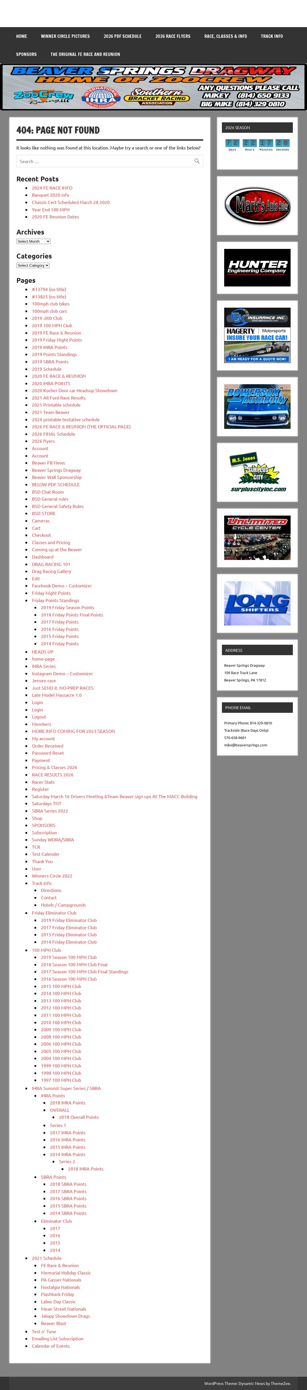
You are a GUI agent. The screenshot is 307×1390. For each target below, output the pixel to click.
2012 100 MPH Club (61, 1007)
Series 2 (67, 1161)
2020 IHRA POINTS (51, 383)
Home (21, 36)
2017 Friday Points (60, 621)
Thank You (42, 861)
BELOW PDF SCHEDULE (56, 484)
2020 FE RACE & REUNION (59, 376)
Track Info (272, 36)
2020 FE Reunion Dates (55, 216)
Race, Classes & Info (225, 36)
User (36, 868)
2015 (55, 1242)
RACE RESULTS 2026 (52, 774)
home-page (43, 658)
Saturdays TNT (46, 803)
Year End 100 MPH (51, 209)
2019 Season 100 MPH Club (69, 957)
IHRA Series (44, 666)
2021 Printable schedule (56, 404)
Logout (39, 716)
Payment (41, 760)
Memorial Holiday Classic (66, 1272)
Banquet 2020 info (50, 194)
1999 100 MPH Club (61, 1065)
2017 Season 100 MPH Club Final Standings (84, 971)
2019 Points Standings (54, 354)
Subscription (44, 832)
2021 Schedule (47, 1258)
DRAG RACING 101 (51, 564)
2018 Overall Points (79, 1117)
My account (43, 738)
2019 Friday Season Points (67, 607)
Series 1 (58, 1125)
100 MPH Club (46, 950)
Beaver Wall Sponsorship (57, 477)
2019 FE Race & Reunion (56, 332)
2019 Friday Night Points (57, 339)
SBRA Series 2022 (50, 810)
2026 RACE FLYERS (173, 36)
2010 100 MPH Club (61, 1022)
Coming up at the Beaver (57, 549)
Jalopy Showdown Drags (65, 1316)
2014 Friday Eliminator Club (69, 941)
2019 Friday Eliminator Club (69, 920)
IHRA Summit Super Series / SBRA (66, 1088)
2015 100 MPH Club (61, 986)
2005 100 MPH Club (61, 1051)
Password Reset (48, 752)
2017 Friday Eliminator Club (69, 927)
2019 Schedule (47, 369)
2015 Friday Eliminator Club (69, 934)
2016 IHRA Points (67, 1139)
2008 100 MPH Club (61, 1036)
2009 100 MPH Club (61, 1029)
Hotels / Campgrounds (63, 904)
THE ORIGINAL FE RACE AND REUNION (85, 54)
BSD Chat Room (48, 491)
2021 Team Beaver (51, 412)
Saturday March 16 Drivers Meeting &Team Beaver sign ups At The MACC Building (114, 796)
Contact (49, 897)
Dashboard (42, 556)
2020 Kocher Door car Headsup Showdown (74, 390)
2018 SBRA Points (68, 1184)
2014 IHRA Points (67, 1154)
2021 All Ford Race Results (59, 397)
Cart (36, 528)
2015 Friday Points (60, 636)
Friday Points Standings (55, 600)
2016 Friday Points (60, 629)
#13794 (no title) (49, 289)
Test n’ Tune (44, 1331)
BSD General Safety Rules (58, 506)
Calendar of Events (51, 1345)
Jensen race (44, 680)
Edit (36, 578)
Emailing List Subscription (57, 1338)
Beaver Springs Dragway (56, 470)
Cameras (40, 520)
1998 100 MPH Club (61, 1073)
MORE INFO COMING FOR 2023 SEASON (73, 731)
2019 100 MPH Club (52, 325)
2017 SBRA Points (68, 1191)
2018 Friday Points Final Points (72, 614)
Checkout (41, 535)
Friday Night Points (51, 593)
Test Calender (46, 854)
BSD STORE (43, 513)
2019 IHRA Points (49, 347)
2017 (55, 1228)
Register (40, 789)
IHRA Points (53, 1095)
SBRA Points (53, 1177)
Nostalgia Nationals (60, 1287)
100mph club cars (49, 311)
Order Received (47, 745)
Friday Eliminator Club (54, 912)
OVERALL (60, 1110)
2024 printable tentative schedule (66, 419)
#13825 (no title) (49, 296)
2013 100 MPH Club (61, 1000)
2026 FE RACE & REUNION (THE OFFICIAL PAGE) (81, 426)
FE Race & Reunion (60, 1265)
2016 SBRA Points (68, 1198)
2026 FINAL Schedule (53, 433)
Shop (37, 818)
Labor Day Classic (58, 1301)
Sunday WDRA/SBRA (53, 839)
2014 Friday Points (60, 643)
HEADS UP (42, 651)
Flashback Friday (57, 1294)
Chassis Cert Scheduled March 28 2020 (71, 202)
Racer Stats (43, 782)
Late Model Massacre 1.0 (57, 695)
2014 (55, 1250)
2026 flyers (43, 441)
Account (40, 448)
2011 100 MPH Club (61, 1015)
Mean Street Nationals (63, 1308)
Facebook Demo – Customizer (62, 585)
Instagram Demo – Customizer (62, 673)
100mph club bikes (51, 303)
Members (41, 724)
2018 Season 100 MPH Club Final (74, 964)
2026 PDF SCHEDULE (123, 36)
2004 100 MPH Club (61, 1058)
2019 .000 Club (47, 318)
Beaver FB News (48, 462)
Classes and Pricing (51, 542)
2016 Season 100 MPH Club (69, 978)
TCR (36, 847)
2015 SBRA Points (68, 1205)
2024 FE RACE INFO (52, 187)
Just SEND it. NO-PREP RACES (63, 687)
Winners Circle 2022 (52, 875)
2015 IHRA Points (67, 1147)
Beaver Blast (53, 1323)
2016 (55, 1235)
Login (37, 702)
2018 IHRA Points (67, 1102)
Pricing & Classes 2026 (54, 767)
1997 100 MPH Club (61, 1080)
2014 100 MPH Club (61, 993)
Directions (51, 890)
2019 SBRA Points (50, 361)
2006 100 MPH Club (61, 1043)
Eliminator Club (56, 1221)
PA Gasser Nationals (61, 1279)
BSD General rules (50, 498)
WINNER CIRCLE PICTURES (65, 36)
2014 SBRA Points (68, 1213)
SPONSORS (26, 54)
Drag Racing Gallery (51, 571)
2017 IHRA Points (67, 1132)
